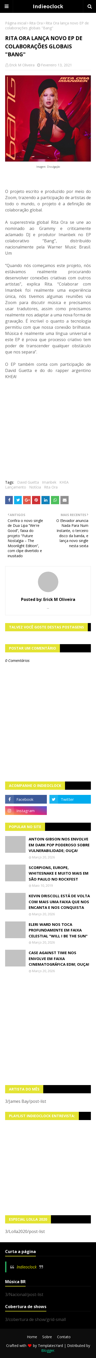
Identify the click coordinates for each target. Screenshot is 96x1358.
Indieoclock (48, 6)
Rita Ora (36, 23)
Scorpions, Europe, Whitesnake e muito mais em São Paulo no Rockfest (59, 873)
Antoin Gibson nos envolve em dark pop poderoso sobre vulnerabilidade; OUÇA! (59, 844)
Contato (64, 1336)
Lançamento (15, 487)
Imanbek (49, 482)
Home (32, 1336)
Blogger (47, 1350)
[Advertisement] (48, 1029)
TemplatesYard (50, 1345)
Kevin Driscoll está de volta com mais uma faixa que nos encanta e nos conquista (59, 901)
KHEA (64, 482)
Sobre (47, 1336)
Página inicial (15, 23)
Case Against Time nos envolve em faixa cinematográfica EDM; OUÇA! (59, 958)
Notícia (35, 487)
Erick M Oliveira (22, 65)
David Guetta (28, 482)
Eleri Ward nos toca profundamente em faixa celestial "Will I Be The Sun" (58, 930)
